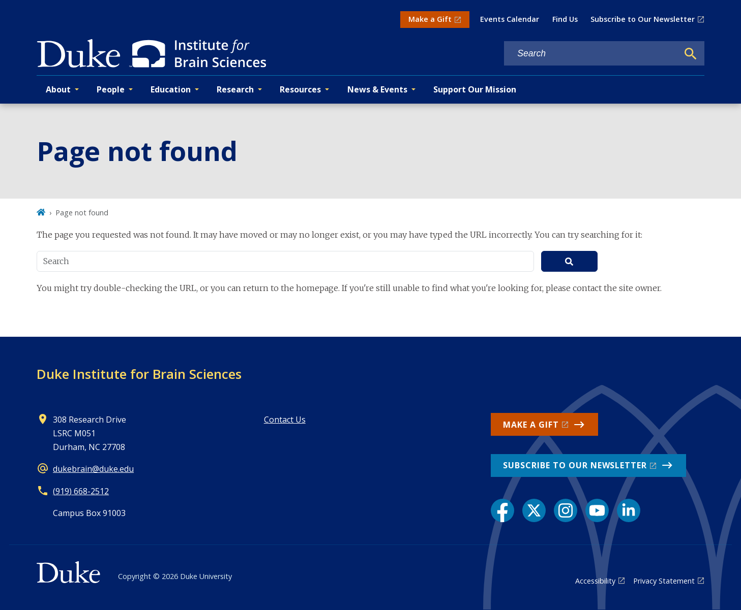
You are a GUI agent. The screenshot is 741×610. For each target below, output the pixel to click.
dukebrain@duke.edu (93, 468)
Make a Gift (430, 19)
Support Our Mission (474, 89)
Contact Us (285, 419)
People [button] (111, 89)
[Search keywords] (591, 53)
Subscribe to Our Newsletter (642, 19)
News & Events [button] (377, 89)
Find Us (565, 19)
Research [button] (235, 89)
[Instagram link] (565, 510)
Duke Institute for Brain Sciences (139, 374)
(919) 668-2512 (81, 491)
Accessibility (595, 581)
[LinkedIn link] (628, 510)
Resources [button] (300, 89)
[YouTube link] (597, 510)
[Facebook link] (502, 510)
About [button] (58, 89)
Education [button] (171, 89)
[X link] (534, 510)
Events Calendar (509, 19)
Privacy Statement (664, 581)
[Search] (690, 54)
